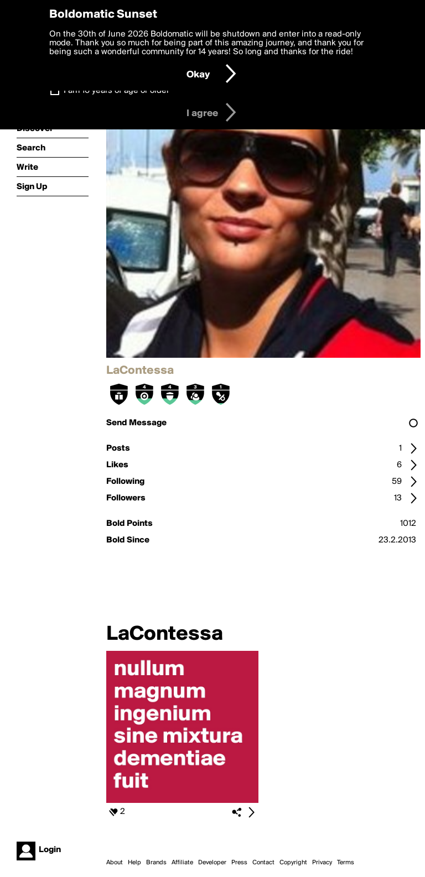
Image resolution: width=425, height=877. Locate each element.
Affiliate (182, 862)
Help (134, 862)
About (114, 862)
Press (239, 862)
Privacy (322, 862)
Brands (156, 862)
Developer (212, 862)
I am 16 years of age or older (116, 90)
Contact (263, 862)
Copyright (293, 862)
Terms (345, 862)
